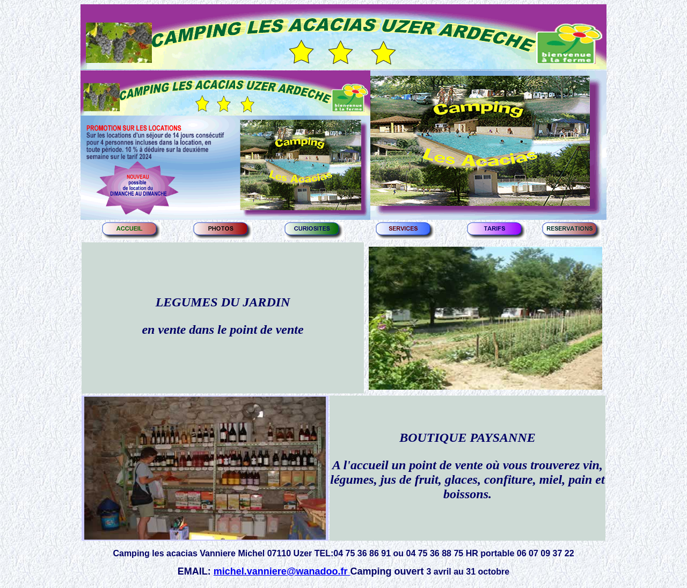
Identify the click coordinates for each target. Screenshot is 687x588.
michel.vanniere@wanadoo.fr (282, 571)
